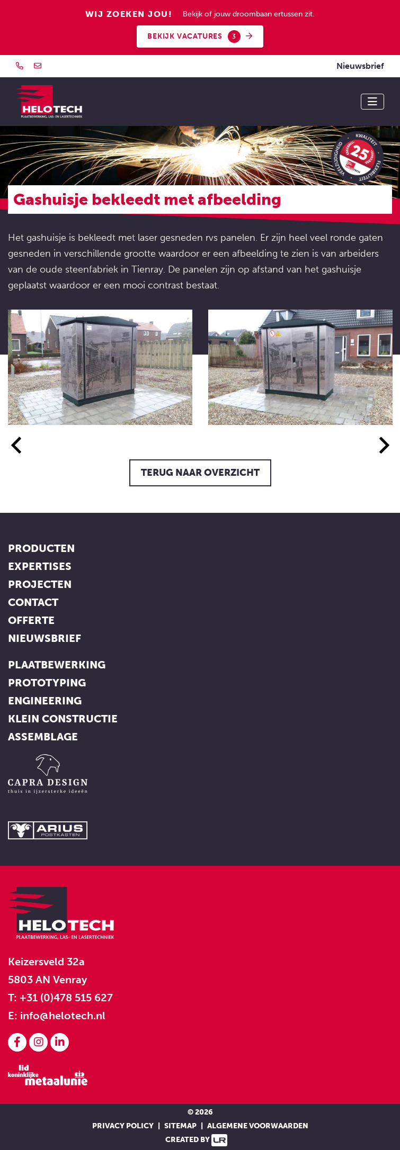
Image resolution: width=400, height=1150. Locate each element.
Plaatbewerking (56, 664)
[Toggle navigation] (372, 102)
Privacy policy (123, 1125)
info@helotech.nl (62, 1015)
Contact (33, 602)
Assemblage (43, 736)
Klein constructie (63, 718)
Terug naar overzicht (200, 472)
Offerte (31, 620)
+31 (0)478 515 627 (66, 997)
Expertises (40, 566)
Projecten (40, 584)
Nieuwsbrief (360, 66)
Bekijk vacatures (200, 36)
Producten (41, 548)
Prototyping (47, 682)
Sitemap (180, 1125)
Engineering (45, 700)
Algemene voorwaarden (257, 1125)
